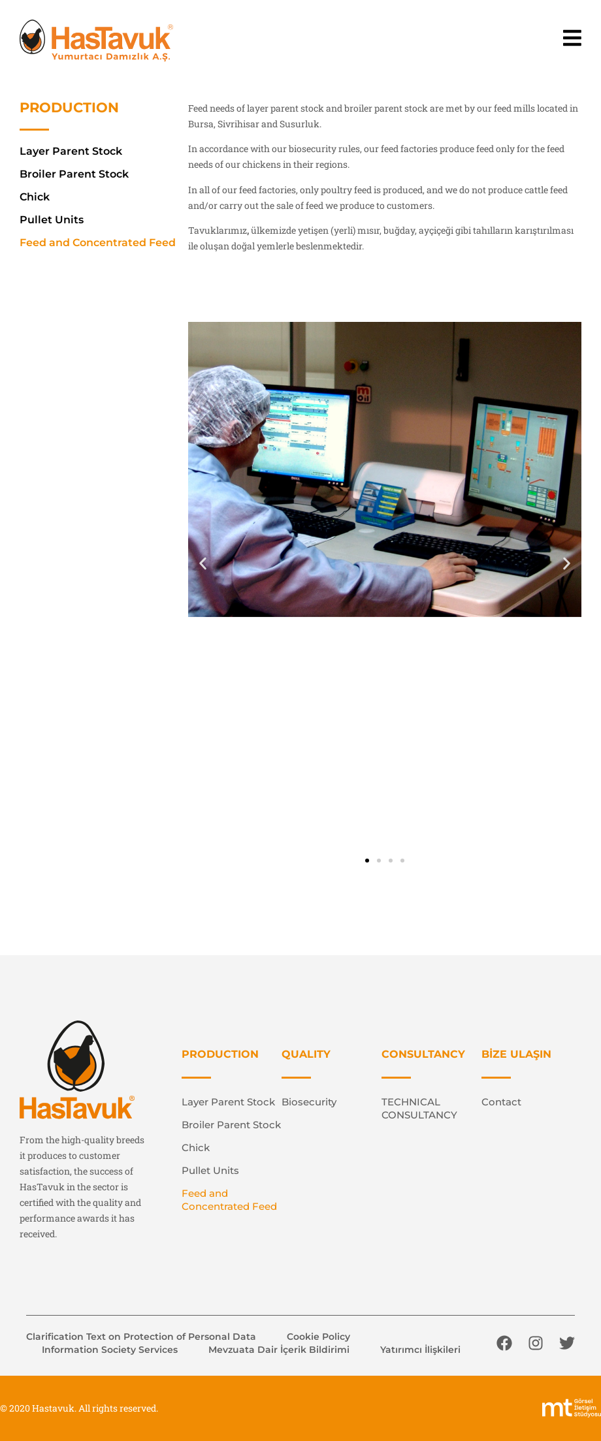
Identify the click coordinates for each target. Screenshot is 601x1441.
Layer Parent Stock (71, 151)
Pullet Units (52, 220)
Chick (35, 197)
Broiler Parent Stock (74, 174)
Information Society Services (110, 1349)
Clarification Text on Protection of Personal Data (141, 1336)
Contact (501, 1102)
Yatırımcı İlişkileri (420, 1349)
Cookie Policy (318, 1336)
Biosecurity (309, 1102)
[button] (203, 564)
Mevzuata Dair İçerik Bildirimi (278, 1349)
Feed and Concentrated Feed (98, 242)
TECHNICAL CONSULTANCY (419, 1108)
